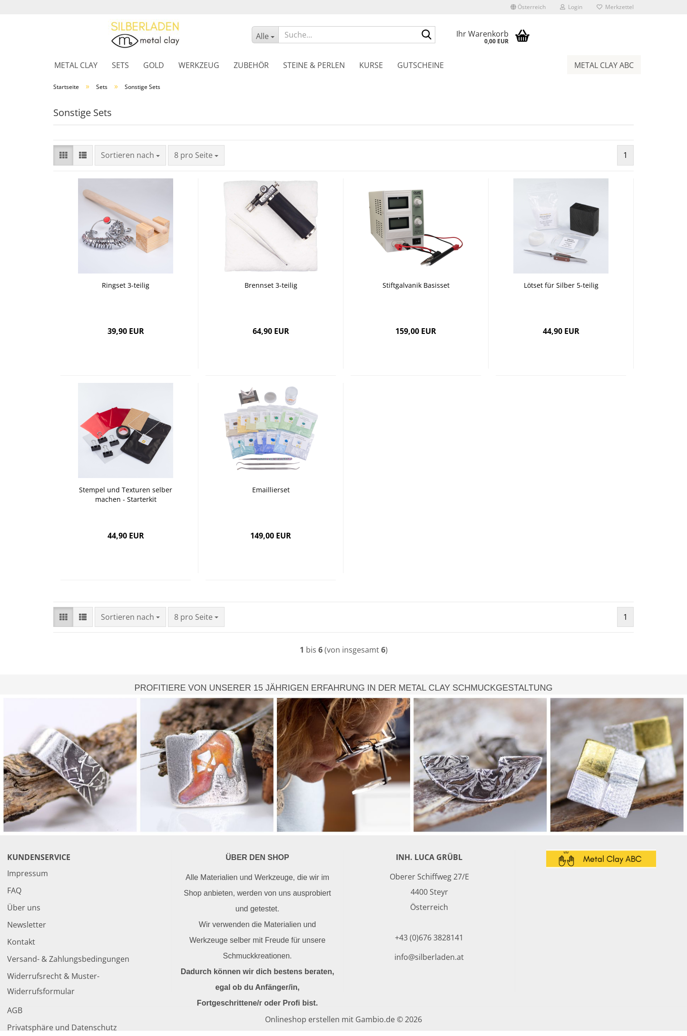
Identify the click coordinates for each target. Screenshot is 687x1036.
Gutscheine (420, 65)
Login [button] (571, 7)
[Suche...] (265, 34)
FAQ (14, 890)
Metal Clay (76, 65)
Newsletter (26, 924)
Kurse (371, 65)
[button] (528, 7)
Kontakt (21, 942)
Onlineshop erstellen (302, 1019)
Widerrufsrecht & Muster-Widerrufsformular (53, 984)
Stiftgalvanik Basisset (416, 285)
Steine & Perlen (314, 65)
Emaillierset (271, 489)
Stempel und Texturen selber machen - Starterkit (125, 494)
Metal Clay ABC (604, 65)
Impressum (27, 873)
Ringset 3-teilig (125, 285)
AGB (14, 1010)
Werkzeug (198, 65)
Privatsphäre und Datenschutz (62, 1027)
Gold (153, 65)
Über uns (23, 907)
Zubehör (251, 65)
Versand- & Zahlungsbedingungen (68, 959)
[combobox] (130, 155)
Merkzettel (615, 7)
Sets (120, 65)
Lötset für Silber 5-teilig (561, 285)
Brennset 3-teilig (271, 285)
